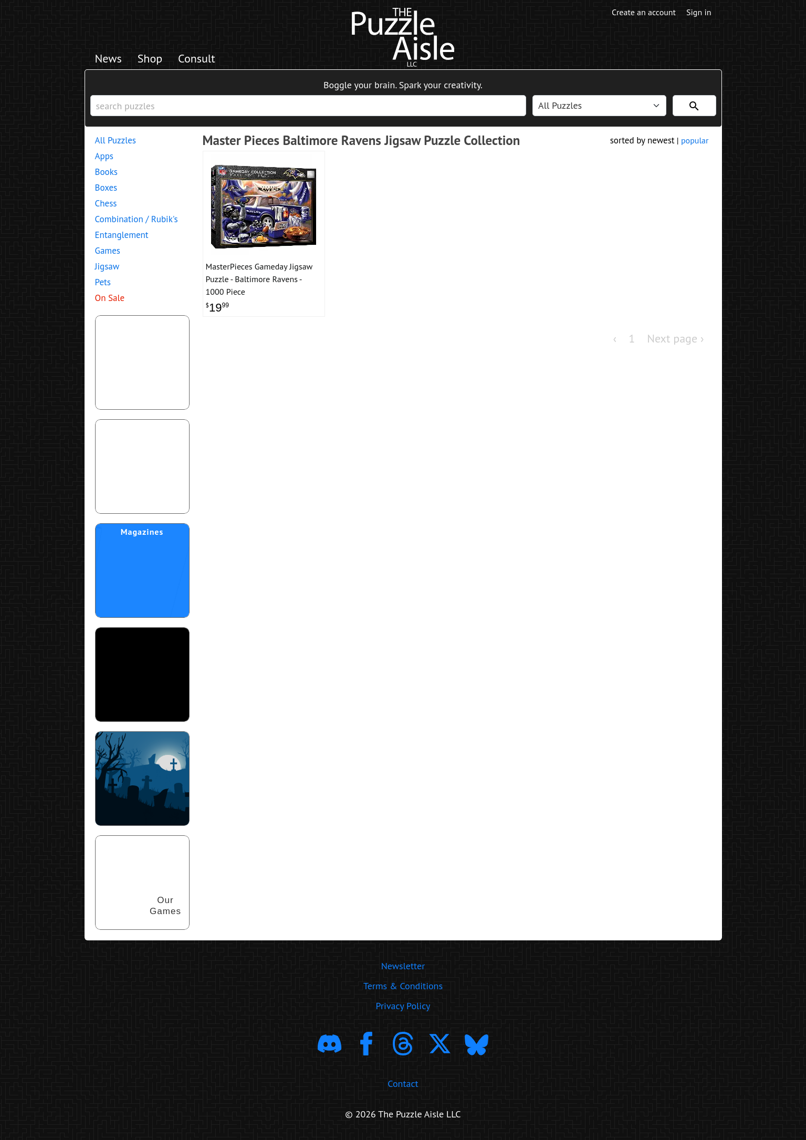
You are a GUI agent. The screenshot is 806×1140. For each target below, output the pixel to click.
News (108, 58)
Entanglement (122, 235)
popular (695, 140)
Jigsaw (107, 266)
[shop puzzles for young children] (142, 362)
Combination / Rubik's (136, 219)
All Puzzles (115, 140)
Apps (104, 156)
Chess (106, 203)
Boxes (106, 187)
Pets (103, 282)
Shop (150, 58)
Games (107, 250)
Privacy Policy (403, 1006)
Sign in (698, 12)
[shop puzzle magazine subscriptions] (142, 570)
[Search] (694, 105)
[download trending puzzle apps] (142, 674)
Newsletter (403, 966)
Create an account (644, 12)
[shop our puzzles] (142, 882)
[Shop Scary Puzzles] (142, 778)
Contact (403, 1083)
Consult (196, 58)
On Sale (110, 298)
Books (106, 172)
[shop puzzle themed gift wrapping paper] (142, 466)
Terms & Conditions (403, 986)
